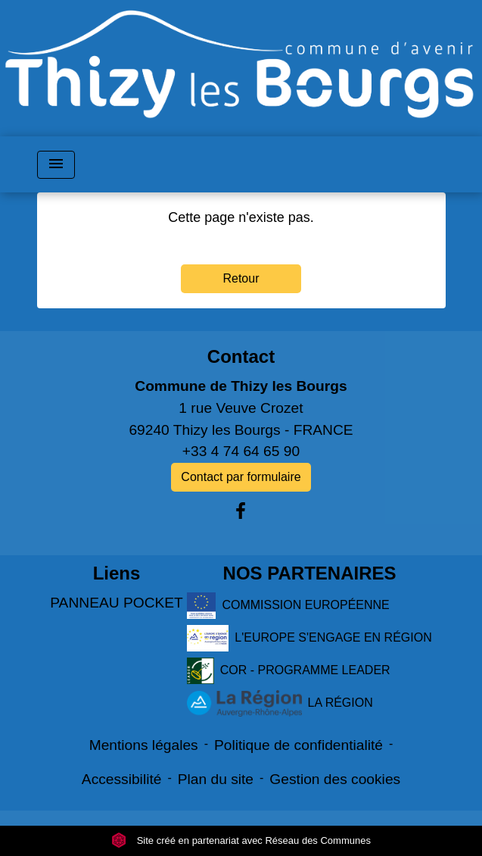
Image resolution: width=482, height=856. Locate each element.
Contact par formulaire (240, 476)
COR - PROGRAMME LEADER (288, 671)
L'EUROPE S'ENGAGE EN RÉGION (309, 638)
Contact (241, 356)
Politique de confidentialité (298, 745)
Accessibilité (122, 779)
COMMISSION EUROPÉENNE (288, 605)
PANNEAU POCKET (116, 603)
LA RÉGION (279, 703)
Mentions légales (143, 745)
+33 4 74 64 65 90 (241, 451)
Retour (240, 278)
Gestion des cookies (334, 779)
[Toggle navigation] (56, 165)
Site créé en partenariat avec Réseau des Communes (241, 840)
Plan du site (215, 779)
